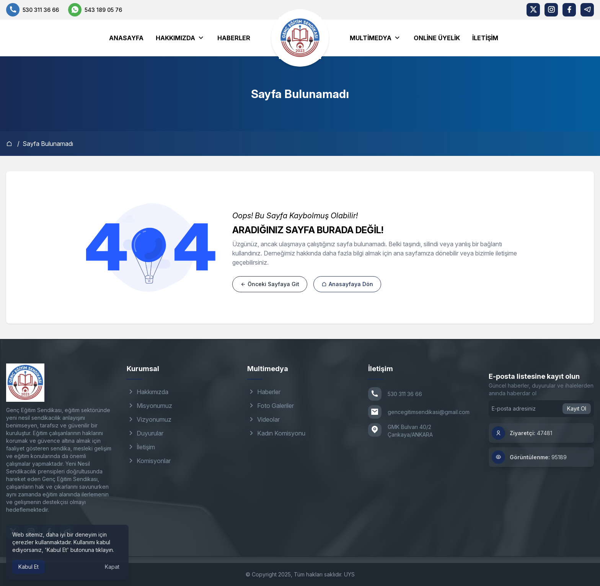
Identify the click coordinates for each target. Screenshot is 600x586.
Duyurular (145, 433)
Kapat (112, 566)
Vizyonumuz (149, 419)
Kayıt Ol (576, 408)
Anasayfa (126, 38)
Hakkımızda (175, 38)
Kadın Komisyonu (276, 433)
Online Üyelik (437, 38)
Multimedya (370, 38)
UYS (349, 574)
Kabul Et (28, 566)
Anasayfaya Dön (347, 284)
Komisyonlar (149, 461)
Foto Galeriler (270, 405)
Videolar (263, 419)
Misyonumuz (149, 405)
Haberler (233, 38)
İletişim (485, 38)
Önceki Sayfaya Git (269, 284)
